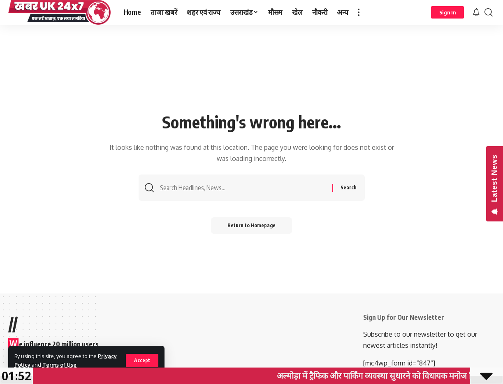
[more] (358, 12)
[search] (488, 12)
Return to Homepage (251, 225)
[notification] (476, 12)
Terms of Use (59, 364)
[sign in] (447, 12)
